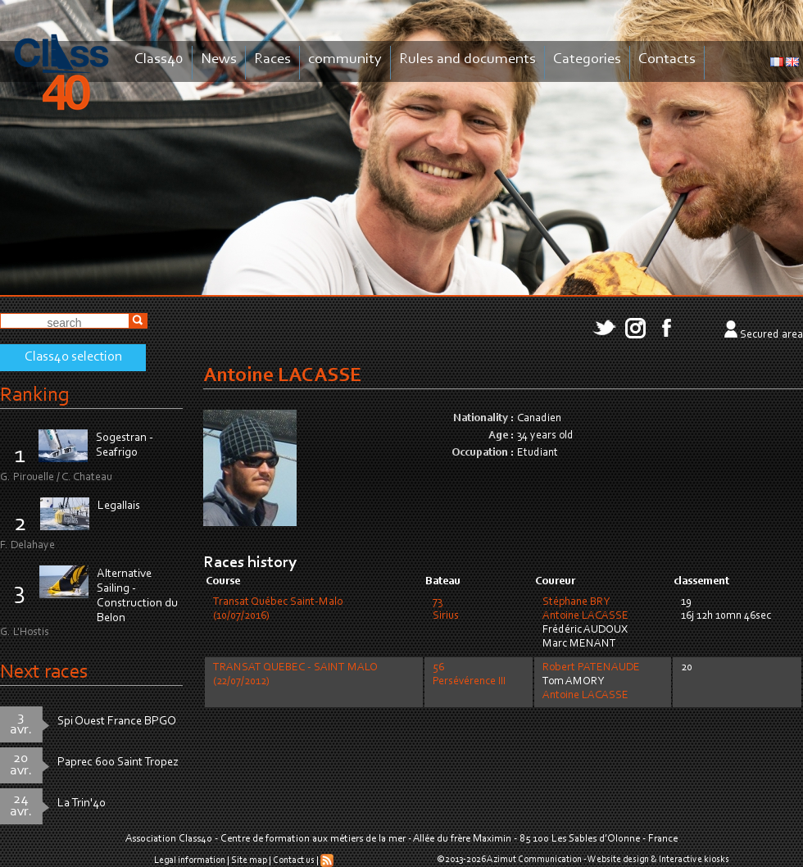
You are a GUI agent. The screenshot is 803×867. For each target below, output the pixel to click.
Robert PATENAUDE (591, 668)
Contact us (294, 860)
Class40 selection (73, 357)
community (345, 59)
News (219, 59)
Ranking (34, 395)
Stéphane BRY (576, 602)
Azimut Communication (534, 860)
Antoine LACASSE (585, 616)
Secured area (771, 335)
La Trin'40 (81, 803)
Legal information (189, 860)
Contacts (667, 59)
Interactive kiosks (694, 860)
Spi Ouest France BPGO (116, 721)
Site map (249, 860)
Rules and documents (467, 59)
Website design (618, 860)
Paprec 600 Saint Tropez (118, 762)
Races (272, 59)
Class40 (159, 59)
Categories (587, 59)
